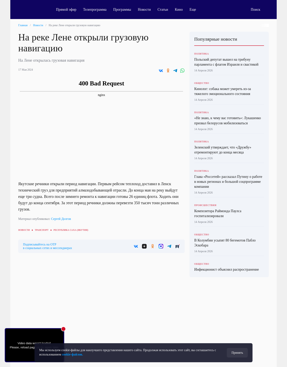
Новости (145, 9)
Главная (23, 25)
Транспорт (41, 230)
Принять (237, 352)
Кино (180, 9)
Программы (123, 9)
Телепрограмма (95, 9)
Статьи (163, 9)
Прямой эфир (67, 9)
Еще (195, 9)
